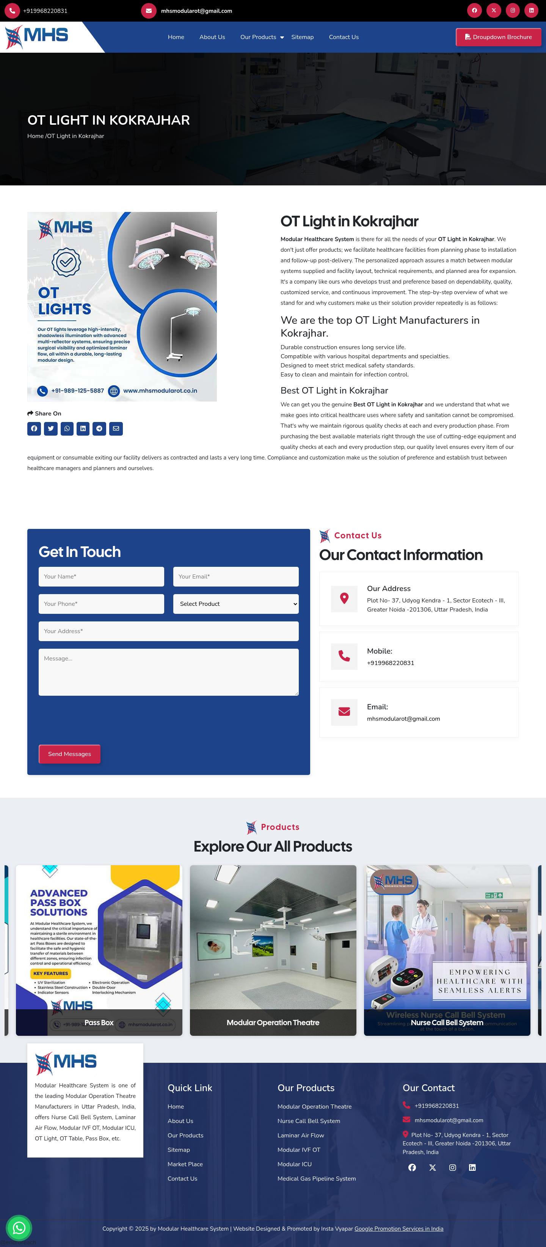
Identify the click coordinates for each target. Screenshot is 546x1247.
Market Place (185, 1164)
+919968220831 (36, 11)
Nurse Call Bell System (309, 1121)
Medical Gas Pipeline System (317, 1179)
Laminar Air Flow (301, 1135)
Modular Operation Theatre (315, 1107)
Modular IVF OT (299, 1150)
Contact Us (344, 37)
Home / (37, 136)
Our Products (258, 37)
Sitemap (303, 37)
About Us (212, 37)
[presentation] (96, 721)
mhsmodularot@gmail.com (186, 11)
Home (176, 37)
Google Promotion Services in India (399, 1229)
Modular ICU (295, 1164)
